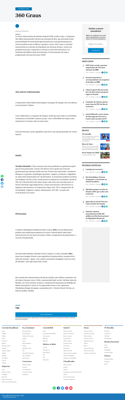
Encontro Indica (108, 352)
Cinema (45, 347)
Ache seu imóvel (67, 331)
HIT (44, 355)
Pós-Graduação (26, 355)
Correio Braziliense (10, 328)
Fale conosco (25, 358)
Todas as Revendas (89, 350)
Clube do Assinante (7, 379)
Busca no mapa (67, 336)
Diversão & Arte (6, 346)
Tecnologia (4, 358)
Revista (106, 347)
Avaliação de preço (89, 341)
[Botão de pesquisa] (10, 2)
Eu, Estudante (28, 328)
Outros (107, 356)
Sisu (23, 350)
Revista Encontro (111, 342)
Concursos (27, 361)
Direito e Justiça (6, 372)
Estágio (24, 338)
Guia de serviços (67, 343)
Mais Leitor (46, 360)
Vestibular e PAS (26, 348)
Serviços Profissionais (69, 377)
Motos (85, 346)
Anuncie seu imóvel (68, 333)
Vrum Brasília (107, 338)
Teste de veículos (88, 338)
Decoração (66, 348)
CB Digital (4, 374)
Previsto (24, 367)
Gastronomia (46, 336)
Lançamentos (67, 338)
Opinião (4, 353)
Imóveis (65, 367)
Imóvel (66, 328)
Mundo (4, 343)
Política (4, 336)
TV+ (44, 357)
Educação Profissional (28, 353)
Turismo (4, 360)
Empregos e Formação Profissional (72, 372)
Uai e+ (106, 364)
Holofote (4, 355)
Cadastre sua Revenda (90, 353)
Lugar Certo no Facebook (70, 353)
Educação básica (26, 331)
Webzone (45, 338)
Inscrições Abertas (27, 372)
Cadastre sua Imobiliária (69, 358)
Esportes (4, 348)
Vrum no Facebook (89, 348)
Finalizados (25, 374)
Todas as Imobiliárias (68, 355)
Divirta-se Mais (49, 344)
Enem (23, 341)
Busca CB (4, 377)
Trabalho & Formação (28, 336)
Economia (4, 341)
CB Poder (106, 336)
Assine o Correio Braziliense (9, 382)
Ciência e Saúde (6, 350)
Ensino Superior (26, 333)
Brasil (3, 338)
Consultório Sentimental (49, 333)
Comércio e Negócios (69, 379)
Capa (3, 331)
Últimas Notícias (26, 343)
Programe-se (46, 350)
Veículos (65, 369)
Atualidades (107, 350)
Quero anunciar (67, 364)
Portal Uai (107, 361)
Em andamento (26, 369)
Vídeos (85, 343)
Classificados (69, 361)
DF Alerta (107, 331)
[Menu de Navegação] (5, 2)
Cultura (24, 346)
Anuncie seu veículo (89, 333)
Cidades (4, 333)
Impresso (6, 366)
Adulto (65, 374)
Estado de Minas (108, 359)
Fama (44, 331)
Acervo (46, 2)
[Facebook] (111, 3)
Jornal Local (107, 333)
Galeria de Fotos (67, 350)
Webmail (45, 341)
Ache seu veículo (88, 331)
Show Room (66, 346)
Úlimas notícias (67, 341)
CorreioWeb (48, 328)
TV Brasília (109, 328)
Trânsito (4, 363)
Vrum (86, 328)
